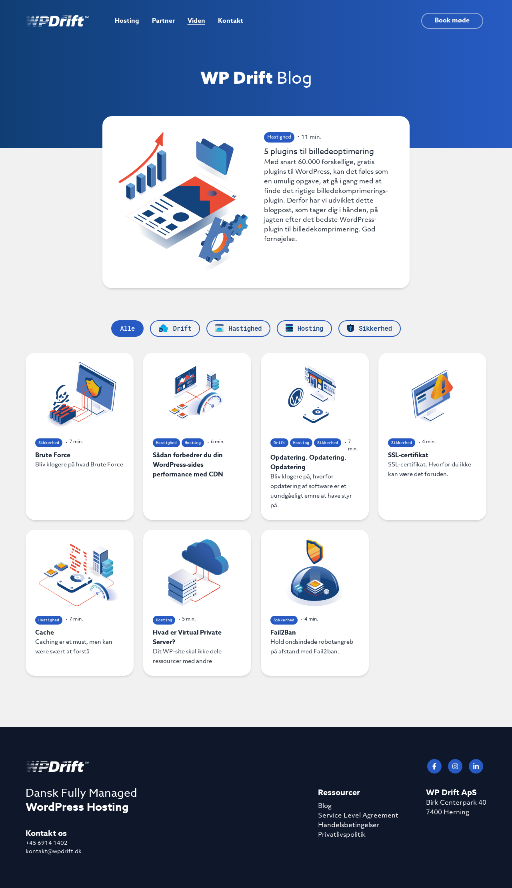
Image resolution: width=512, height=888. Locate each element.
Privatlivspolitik (342, 835)
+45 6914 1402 (47, 843)
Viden (196, 21)
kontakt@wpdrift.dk (54, 852)
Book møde (452, 20)
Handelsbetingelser (349, 825)
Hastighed (279, 137)
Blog (325, 806)
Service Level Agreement (358, 816)
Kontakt (230, 21)
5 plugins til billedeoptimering (329, 195)
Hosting (127, 21)
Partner (163, 21)
